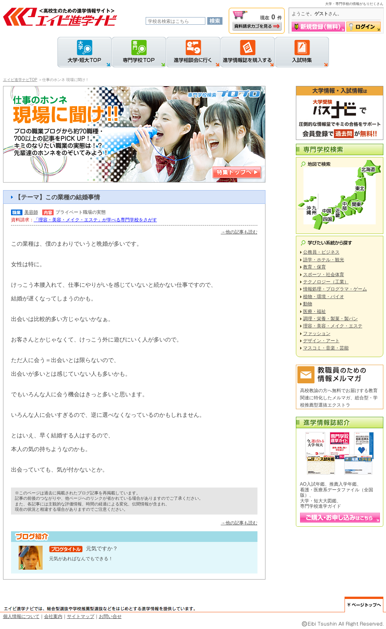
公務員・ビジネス (321, 252)
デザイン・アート (321, 340)
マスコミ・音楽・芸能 (326, 348)
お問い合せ (110, 616)
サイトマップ (80, 616)
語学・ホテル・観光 (323, 259)
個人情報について (21, 616)
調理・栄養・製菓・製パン (330, 318)
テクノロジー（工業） (326, 281)
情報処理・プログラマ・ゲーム (335, 289)
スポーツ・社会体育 (323, 274)
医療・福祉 (314, 311)
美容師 (31, 212)
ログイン (363, 27)
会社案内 (53, 616)
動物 (307, 304)
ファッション (316, 333)
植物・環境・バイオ (323, 296)
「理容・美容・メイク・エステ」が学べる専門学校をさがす (95, 219)
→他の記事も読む (239, 232)
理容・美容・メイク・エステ (332, 326)
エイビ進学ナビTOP (20, 80)
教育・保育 (314, 267)
